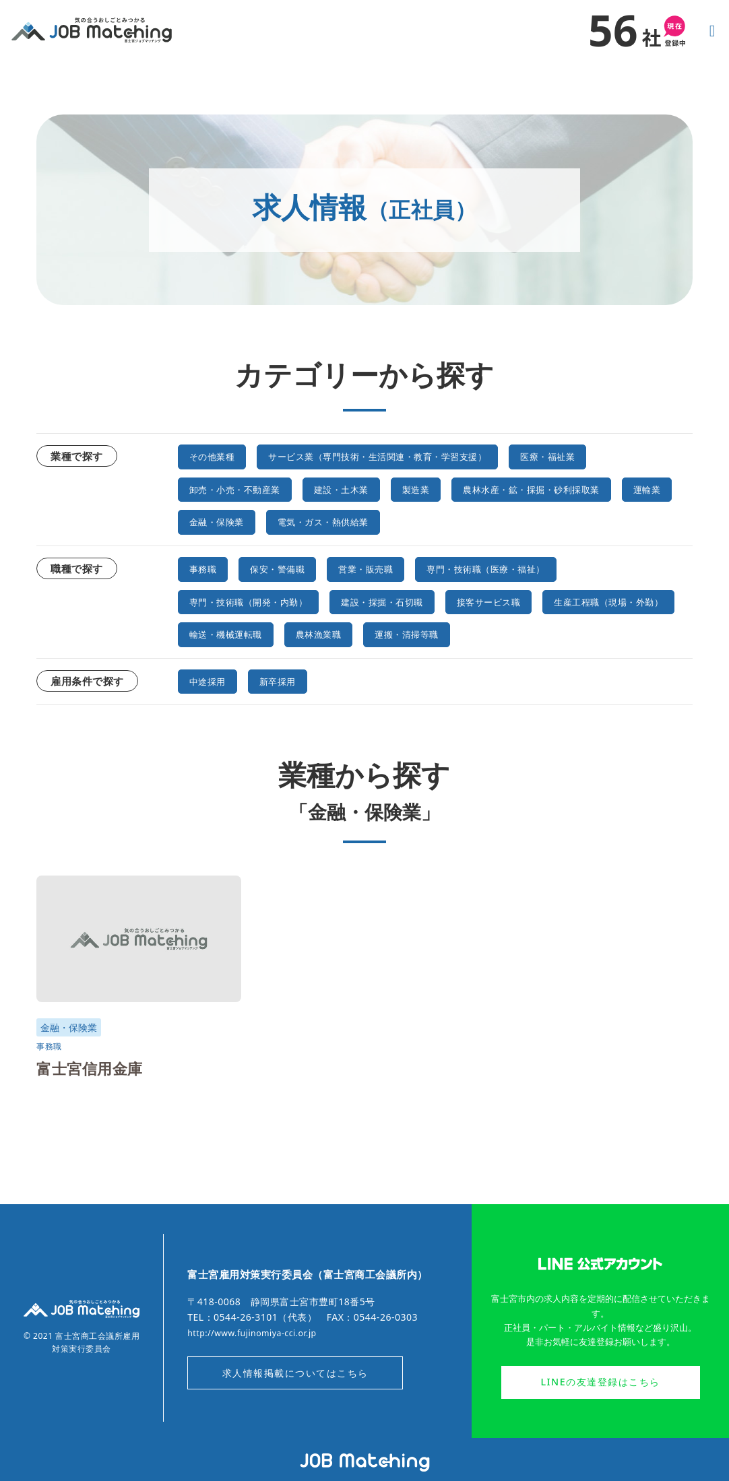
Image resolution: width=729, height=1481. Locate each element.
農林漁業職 (507, 664)
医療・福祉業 (612, 456)
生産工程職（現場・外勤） (256, 664)
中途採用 (211, 710)
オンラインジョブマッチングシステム (365, 1462)
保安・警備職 (289, 599)
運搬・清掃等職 (607, 664)
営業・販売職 (389, 599)
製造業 (451, 488)
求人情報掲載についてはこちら (295, 1402)
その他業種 (217, 456)
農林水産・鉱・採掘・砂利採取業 (272, 520)
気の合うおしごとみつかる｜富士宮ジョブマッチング (91, 30)
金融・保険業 (490, 520)
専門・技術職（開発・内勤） (261, 631)
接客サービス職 (540, 631)
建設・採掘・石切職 (417, 631)
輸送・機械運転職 (400, 664)
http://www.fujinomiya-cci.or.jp (260, 1360)
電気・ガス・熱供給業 (244, 553)
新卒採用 (289, 710)
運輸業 (406, 520)
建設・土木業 (367, 488)
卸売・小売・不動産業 (244, 488)
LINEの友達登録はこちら (600, 1411)
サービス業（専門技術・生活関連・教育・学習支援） (411, 456)
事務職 (206, 599)
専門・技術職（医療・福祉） (529, 599)
